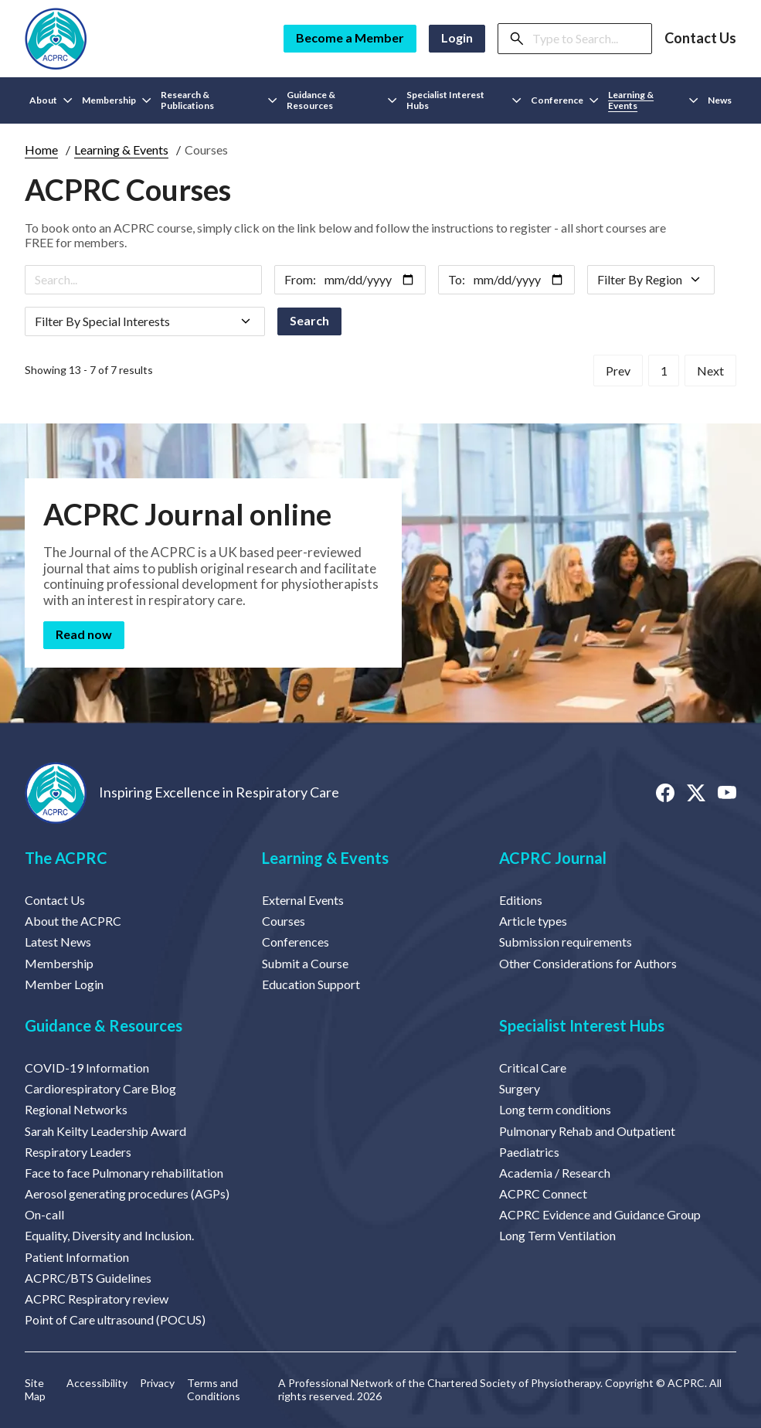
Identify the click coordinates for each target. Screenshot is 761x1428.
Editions (520, 899)
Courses (283, 920)
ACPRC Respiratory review (96, 1298)
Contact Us (700, 38)
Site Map (35, 1389)
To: (456, 279)
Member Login (64, 984)
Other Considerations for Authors (588, 963)
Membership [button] (116, 100)
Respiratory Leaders (78, 1151)
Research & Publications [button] (219, 100)
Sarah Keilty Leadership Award (105, 1131)
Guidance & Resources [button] (341, 100)
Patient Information (77, 1257)
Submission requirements (565, 941)
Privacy (157, 1383)
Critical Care (532, 1067)
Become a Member (350, 37)
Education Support (311, 984)
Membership (59, 963)
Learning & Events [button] (653, 100)
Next (710, 370)
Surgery (519, 1088)
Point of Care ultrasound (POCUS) (115, 1319)
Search (309, 320)
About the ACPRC (73, 920)
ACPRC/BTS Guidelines (88, 1277)
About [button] (51, 100)
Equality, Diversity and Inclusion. (109, 1235)
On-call (44, 1214)
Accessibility (96, 1383)
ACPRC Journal (552, 857)
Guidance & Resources (103, 1025)
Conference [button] (565, 100)
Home (41, 149)
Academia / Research (554, 1172)
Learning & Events (121, 149)
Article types (533, 920)
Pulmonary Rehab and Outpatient (587, 1131)
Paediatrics (529, 1151)
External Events (303, 899)
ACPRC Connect (543, 1193)
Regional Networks (76, 1109)
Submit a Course (305, 963)
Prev (624, 370)
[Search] (587, 38)
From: (300, 279)
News (720, 100)
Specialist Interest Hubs (581, 1025)
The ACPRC (66, 857)
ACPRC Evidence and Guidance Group (600, 1214)
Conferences (295, 941)
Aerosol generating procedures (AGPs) (127, 1193)
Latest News (58, 941)
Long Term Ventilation (557, 1235)
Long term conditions (555, 1109)
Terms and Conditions (213, 1389)
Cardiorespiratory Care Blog (100, 1088)
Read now (84, 634)
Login (457, 37)
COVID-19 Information (87, 1067)
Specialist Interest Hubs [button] (463, 100)
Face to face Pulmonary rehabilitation (124, 1172)
